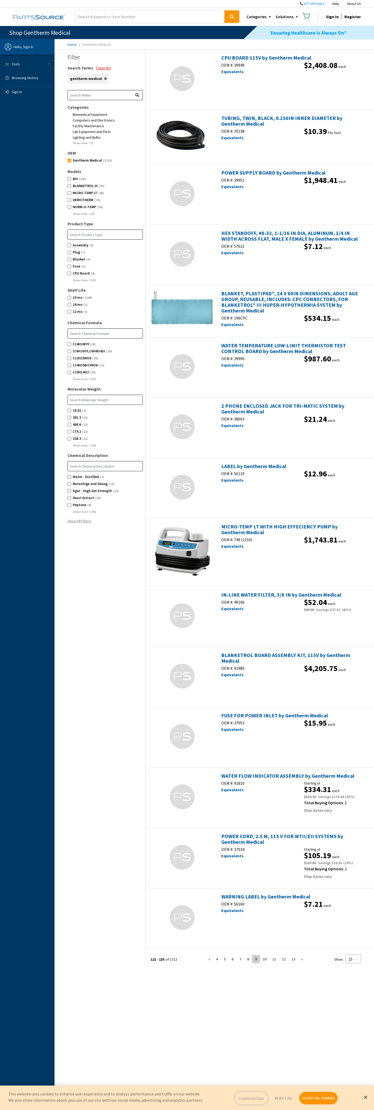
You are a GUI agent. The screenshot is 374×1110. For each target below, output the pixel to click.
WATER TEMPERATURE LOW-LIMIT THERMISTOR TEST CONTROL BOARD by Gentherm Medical (283, 348)
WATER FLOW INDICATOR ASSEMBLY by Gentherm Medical (287, 776)
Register (352, 16)
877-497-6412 (314, 3)
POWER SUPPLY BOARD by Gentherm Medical (273, 173)
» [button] (302, 959)
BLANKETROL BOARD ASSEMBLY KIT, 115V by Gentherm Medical (285, 658)
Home (74, 44)
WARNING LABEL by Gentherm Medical (265, 897)
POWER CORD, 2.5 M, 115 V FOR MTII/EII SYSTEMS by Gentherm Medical (282, 839)
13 (293, 959)
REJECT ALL (283, 1098)
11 (274, 959)
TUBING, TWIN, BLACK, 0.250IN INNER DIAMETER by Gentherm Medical (281, 121)
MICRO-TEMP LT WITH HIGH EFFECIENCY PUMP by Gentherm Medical (279, 529)
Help (335, 3)
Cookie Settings (251, 1098)
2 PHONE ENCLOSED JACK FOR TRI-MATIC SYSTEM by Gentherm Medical (282, 408)
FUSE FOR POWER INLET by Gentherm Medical (274, 715)
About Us (354, 3)
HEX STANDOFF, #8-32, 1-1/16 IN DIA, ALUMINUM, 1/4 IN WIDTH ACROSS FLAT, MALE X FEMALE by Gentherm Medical (289, 236)
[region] (187, 1098)
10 (264, 959)
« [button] (209, 959)
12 (284, 959)
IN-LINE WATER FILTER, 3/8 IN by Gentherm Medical (281, 595)
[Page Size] (353, 958)
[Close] (365, 1097)
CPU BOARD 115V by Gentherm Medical (266, 58)
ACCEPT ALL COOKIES (318, 1098)
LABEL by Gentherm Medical (253, 466)
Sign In (332, 16)
